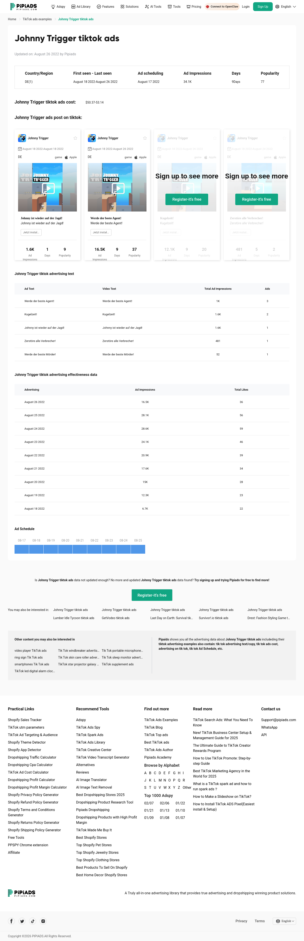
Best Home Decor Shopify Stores (101, 875)
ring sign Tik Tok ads (29, 657)
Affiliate (14, 852)
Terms (260, 921)
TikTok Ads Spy (88, 727)
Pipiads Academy (157, 757)
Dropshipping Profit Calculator (31, 780)
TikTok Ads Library (90, 742)
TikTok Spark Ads (89, 735)
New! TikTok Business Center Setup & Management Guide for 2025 (222, 735)
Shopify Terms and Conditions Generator (31, 812)
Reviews (82, 772)
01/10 (180, 810)
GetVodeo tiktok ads (116, 618)
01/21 (149, 810)
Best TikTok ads (156, 742)
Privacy (241, 921)
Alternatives (85, 765)
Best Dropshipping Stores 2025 (100, 795)
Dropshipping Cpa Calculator (30, 765)
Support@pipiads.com (278, 720)
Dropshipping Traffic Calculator (32, 757)
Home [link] (12, 19)
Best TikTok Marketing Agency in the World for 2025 (221, 773)
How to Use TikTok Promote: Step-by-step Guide (222, 761)
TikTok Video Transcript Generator (102, 757)
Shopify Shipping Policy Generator (34, 830)
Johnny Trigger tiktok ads (70, 610)
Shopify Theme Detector (27, 742)
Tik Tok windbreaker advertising (80, 650)
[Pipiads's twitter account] (22, 921)
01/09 (149, 818)
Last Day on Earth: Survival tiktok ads (174, 618)
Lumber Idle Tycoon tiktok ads (73, 618)
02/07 (149, 803)
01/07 (180, 818)
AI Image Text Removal (94, 787)
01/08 (164, 818)
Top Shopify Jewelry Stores (97, 852)
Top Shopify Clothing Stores (97, 860)
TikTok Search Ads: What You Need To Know (223, 722)
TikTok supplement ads (118, 664)
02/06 (164, 803)
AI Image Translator (91, 780)
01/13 (164, 810)
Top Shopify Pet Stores (94, 845)
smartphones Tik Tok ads (32, 664)
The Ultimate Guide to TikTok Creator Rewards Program (222, 748)
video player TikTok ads (30, 650)
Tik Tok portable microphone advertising (123, 650)
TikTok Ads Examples (161, 720)
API (264, 735)
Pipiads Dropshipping (92, 810)
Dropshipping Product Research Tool (104, 802)
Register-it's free (186, 199)
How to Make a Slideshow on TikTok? (222, 796)
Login (246, 6)
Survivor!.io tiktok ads (213, 618)
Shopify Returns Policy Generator (33, 822)
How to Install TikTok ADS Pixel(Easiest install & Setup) (223, 806)
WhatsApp (269, 727)
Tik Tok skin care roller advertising (80, 657)
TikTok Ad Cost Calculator (28, 772)
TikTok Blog (153, 727)
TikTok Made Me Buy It (94, 830)
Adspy (81, 720)
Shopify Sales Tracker (25, 720)
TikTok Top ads (156, 735)
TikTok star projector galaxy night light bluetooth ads (80, 664)
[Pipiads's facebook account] (11, 921)
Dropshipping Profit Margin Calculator (37, 787)
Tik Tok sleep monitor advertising (123, 657)
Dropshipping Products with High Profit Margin (106, 820)
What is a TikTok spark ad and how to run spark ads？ (222, 786)
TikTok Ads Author (158, 750)
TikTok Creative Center (93, 750)
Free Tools (16, 837)
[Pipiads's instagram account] (43, 921)
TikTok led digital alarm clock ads (36, 671)
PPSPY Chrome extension (28, 845)
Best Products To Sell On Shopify (101, 867)
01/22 (180, 803)
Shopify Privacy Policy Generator (33, 795)
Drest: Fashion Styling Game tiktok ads (272, 618)
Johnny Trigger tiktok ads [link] (76, 19)
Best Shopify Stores (91, 837)
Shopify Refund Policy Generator (33, 802)
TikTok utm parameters (26, 727)
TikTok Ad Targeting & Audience (33, 735)
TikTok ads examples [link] (37, 19)
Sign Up (263, 6)
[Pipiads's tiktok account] (32, 921)
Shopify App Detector (24, 750)
